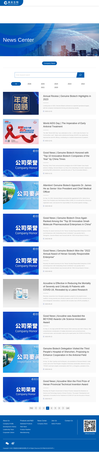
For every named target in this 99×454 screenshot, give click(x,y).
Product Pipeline (25, 431)
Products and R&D (26, 423)
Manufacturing (24, 434)
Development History (9, 429)
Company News (49, 63)
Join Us (54, 423)
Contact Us (69, 423)
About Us (6, 423)
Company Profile (8, 426)
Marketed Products (26, 426)
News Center (42, 423)
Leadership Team (8, 431)
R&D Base (23, 429)
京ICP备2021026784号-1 (47, 450)
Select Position (56, 426)
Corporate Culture (8, 434)
